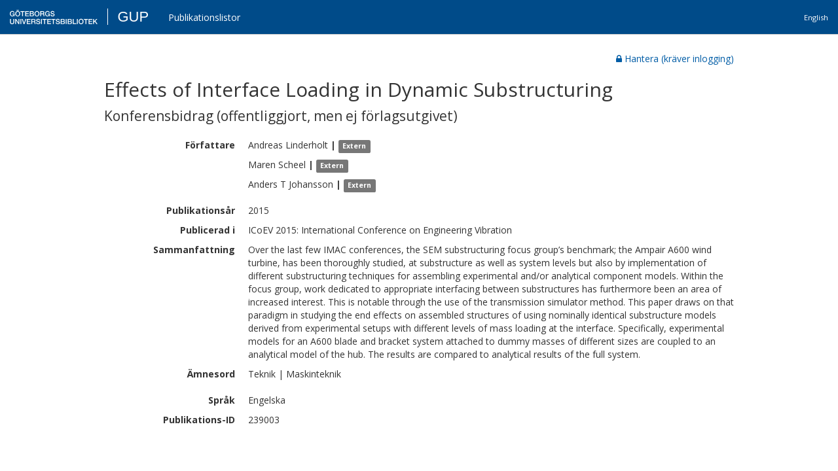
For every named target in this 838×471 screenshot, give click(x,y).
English (816, 17)
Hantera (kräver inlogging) (675, 58)
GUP (133, 17)
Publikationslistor (204, 17)
